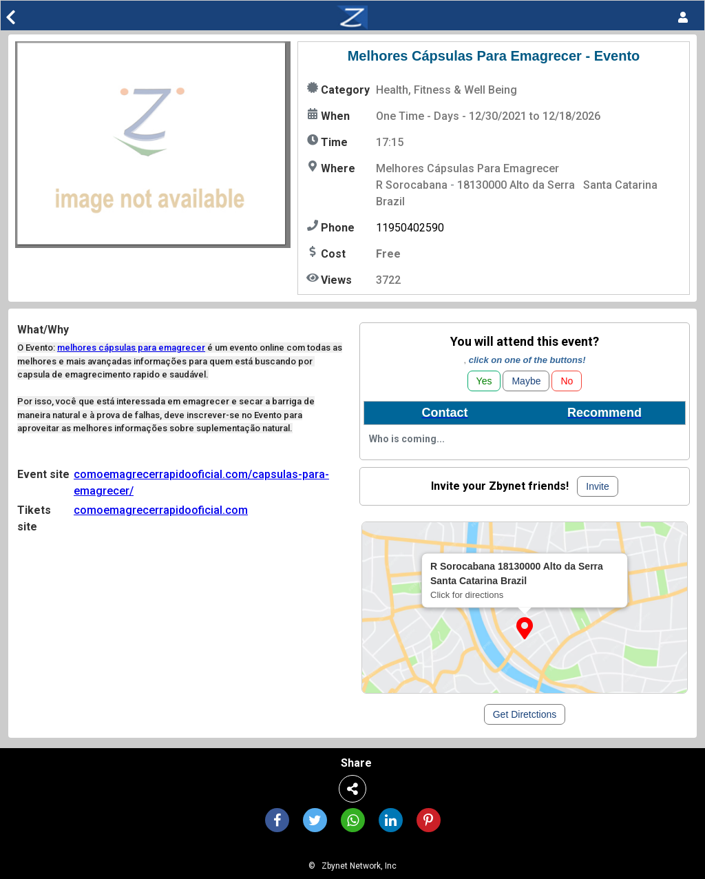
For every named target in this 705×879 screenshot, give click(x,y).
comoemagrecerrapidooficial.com (161, 510)
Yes (484, 380)
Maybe (526, 380)
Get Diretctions (525, 714)
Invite (597, 486)
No (566, 380)
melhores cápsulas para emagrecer (131, 347)
